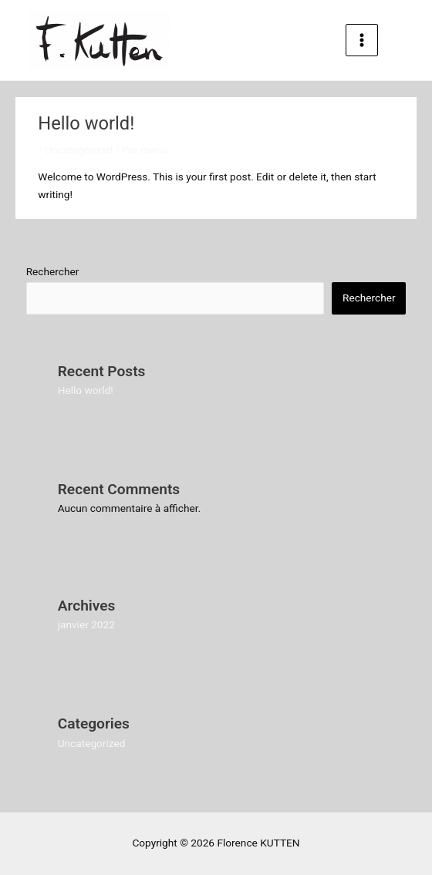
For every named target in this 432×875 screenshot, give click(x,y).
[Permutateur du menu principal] (362, 40)
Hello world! (85, 390)
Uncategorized (79, 149)
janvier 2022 (86, 624)
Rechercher (52, 271)
